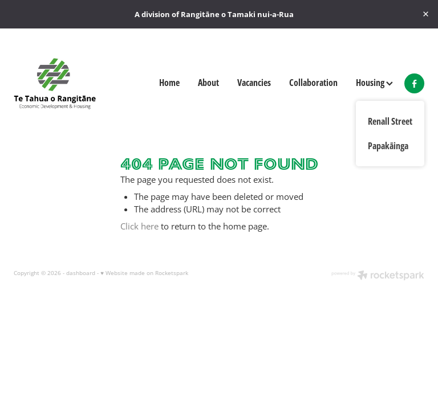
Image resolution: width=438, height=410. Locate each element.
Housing (374, 82)
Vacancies (254, 82)
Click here (139, 226)
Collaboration (313, 82)
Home (169, 82)
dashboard (80, 273)
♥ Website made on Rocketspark (144, 273)
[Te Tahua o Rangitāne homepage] (55, 83)
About (208, 82)
